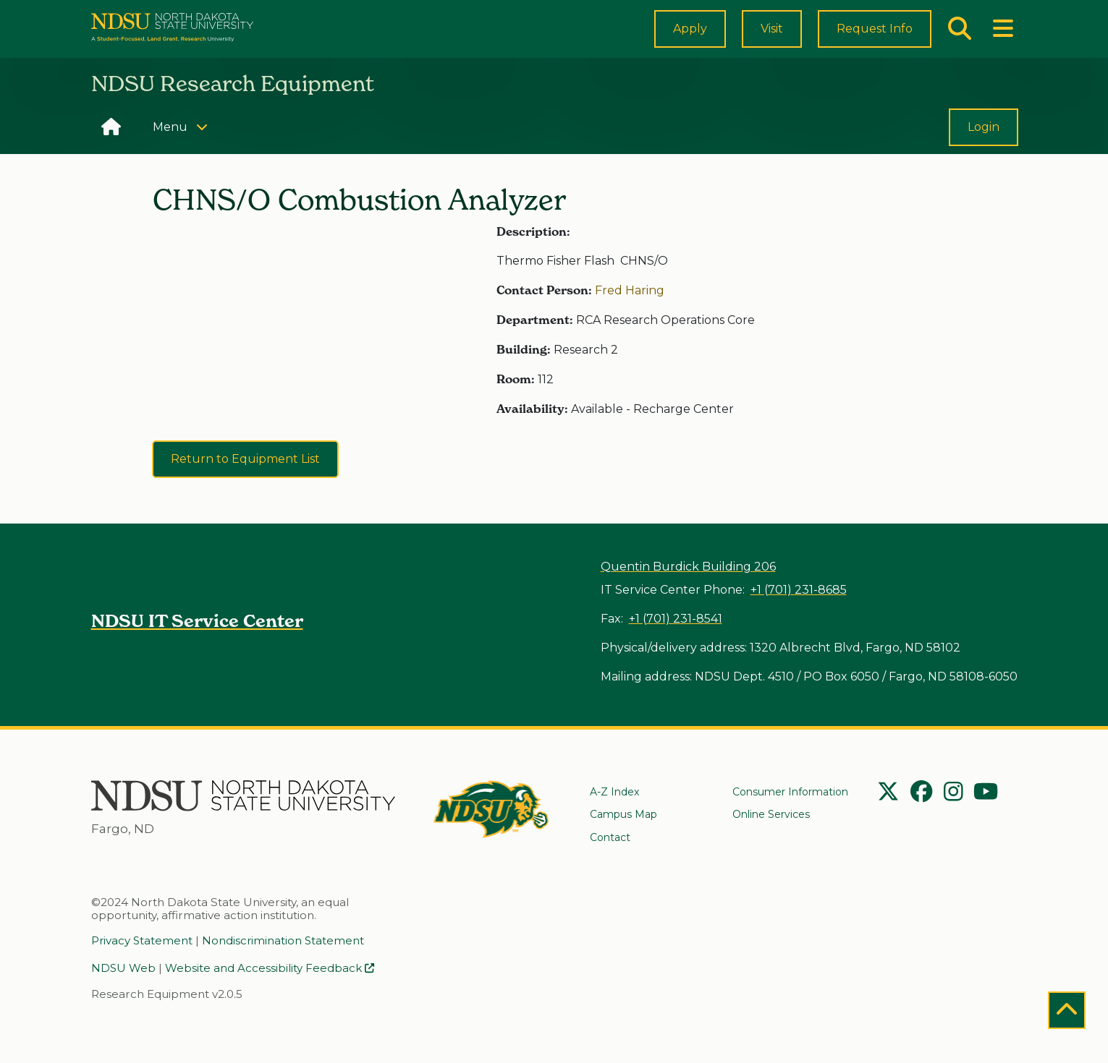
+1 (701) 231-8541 (675, 619)
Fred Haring (629, 314)
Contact (610, 839)
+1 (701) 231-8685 (798, 590)
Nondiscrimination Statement (283, 942)
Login (983, 152)
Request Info (875, 40)
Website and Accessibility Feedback (269, 969)
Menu (185, 150)
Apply (690, 40)
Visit (772, 41)
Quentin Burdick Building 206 (688, 566)
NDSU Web (123, 969)
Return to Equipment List (245, 484)
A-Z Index (614, 794)
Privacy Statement (142, 942)
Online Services (771, 817)
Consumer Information (790, 794)
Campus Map (623, 817)
